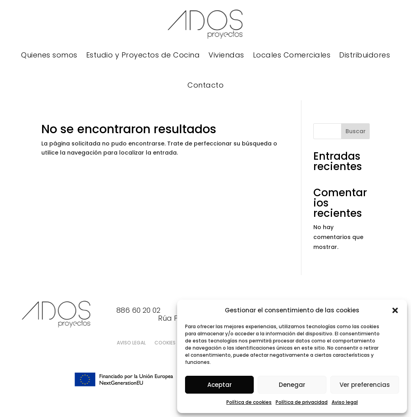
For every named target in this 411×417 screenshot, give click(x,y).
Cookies (165, 343)
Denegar (292, 385)
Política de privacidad (302, 402)
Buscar (355, 131)
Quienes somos (49, 55)
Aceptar (219, 385)
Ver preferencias (365, 385)
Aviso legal (345, 402)
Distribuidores (364, 55)
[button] (395, 310)
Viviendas (226, 55)
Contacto (205, 85)
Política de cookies (249, 402)
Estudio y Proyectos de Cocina (143, 55)
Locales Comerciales (292, 55)
